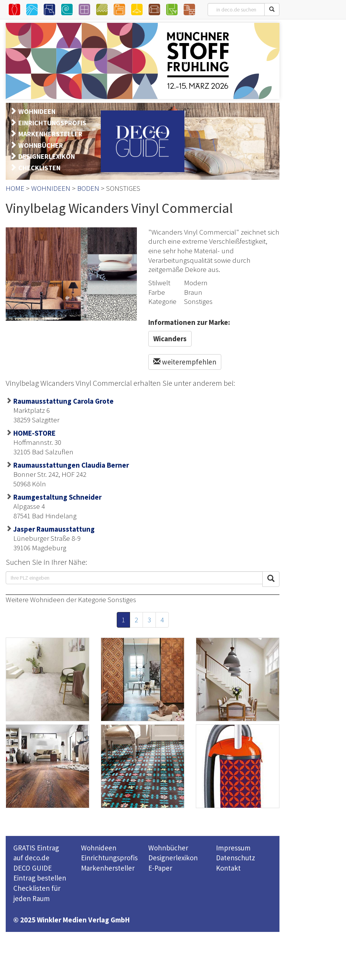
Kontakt (228, 868)
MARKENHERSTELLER (50, 133)
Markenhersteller (108, 868)
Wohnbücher (168, 847)
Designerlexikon (173, 857)
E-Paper (160, 868)
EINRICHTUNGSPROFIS (52, 122)
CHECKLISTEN (39, 167)
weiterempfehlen (184, 361)
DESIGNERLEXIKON (46, 156)
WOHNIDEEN (37, 111)
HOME (15, 188)
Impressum (233, 847)
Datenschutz (235, 857)
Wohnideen (98, 847)
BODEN (88, 188)
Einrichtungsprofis (109, 857)
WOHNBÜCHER (40, 145)
